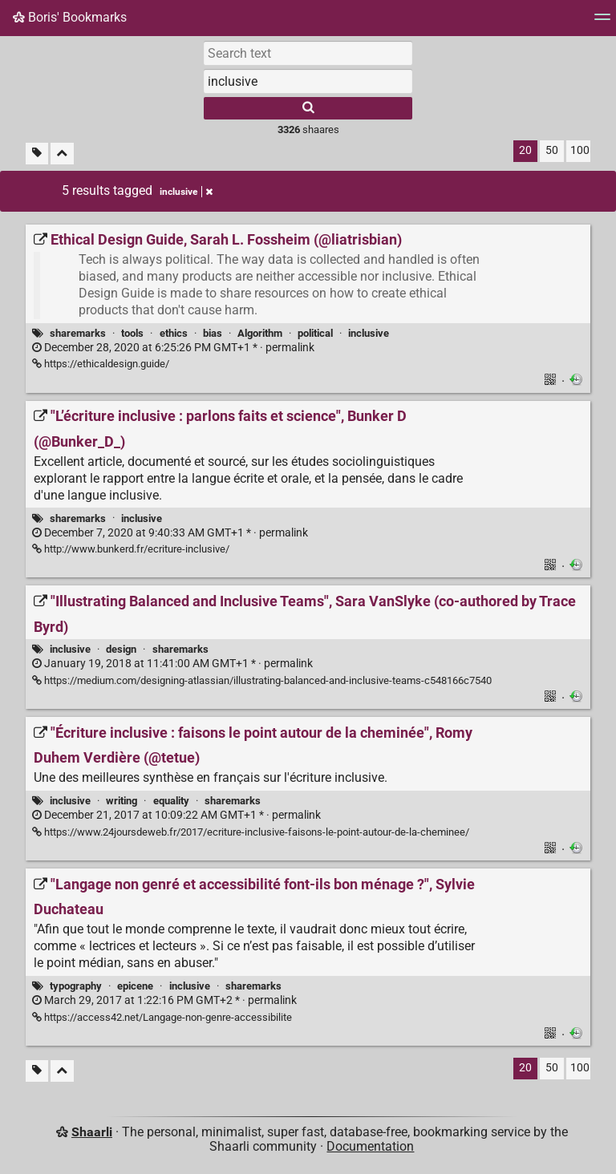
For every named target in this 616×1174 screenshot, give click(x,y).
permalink (173, 347)
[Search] (308, 108)
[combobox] (308, 81)
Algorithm (259, 333)
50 (551, 150)
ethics (174, 333)
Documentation (370, 1146)
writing (121, 801)
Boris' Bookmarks (70, 17)
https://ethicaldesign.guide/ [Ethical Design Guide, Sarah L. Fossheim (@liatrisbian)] (100, 364)
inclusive (368, 333)
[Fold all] (62, 153)
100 (580, 150)
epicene (135, 986)
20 (525, 150)
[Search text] (308, 53)
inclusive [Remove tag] (186, 191)
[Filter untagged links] (37, 153)
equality (171, 801)
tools (132, 333)
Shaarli (91, 1132)
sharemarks (78, 333)
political (315, 333)
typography (76, 986)
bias (212, 333)
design (121, 649)
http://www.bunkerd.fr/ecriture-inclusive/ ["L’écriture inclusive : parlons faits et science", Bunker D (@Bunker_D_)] (130, 549)
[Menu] (602, 22)
